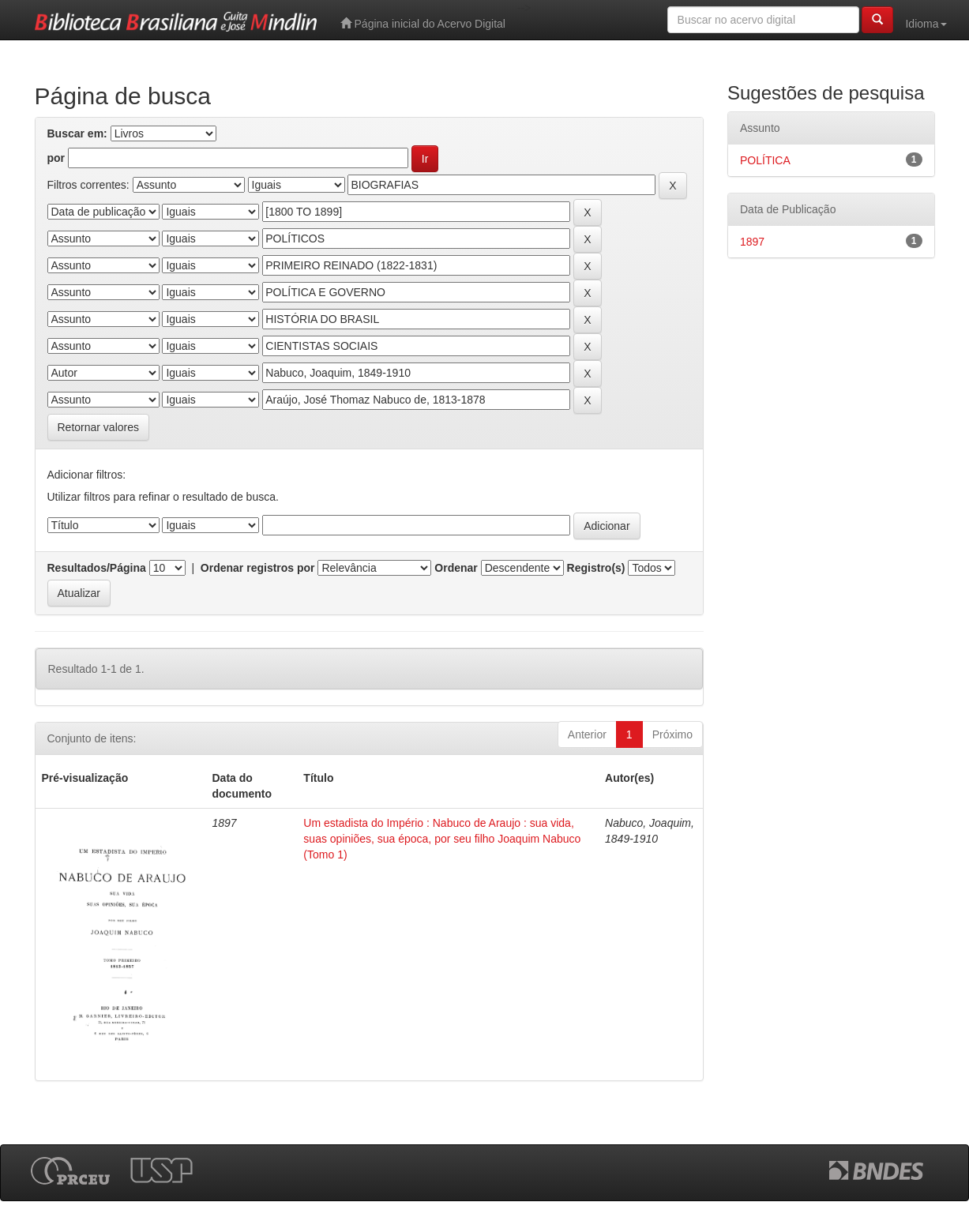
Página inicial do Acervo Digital (422, 23)
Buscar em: (77, 133)
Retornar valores (99, 427)
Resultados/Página (96, 568)
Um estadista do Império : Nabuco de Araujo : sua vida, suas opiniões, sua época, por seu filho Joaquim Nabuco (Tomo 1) (441, 839)
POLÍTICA (765, 160)
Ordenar (455, 568)
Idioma (925, 23)
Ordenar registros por (258, 568)
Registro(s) (596, 568)
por (56, 158)
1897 (752, 241)
